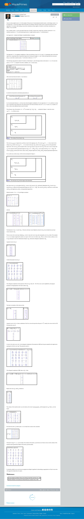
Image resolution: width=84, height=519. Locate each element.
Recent (49, 10)
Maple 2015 (27, 16)
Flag (41, 490)
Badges (44, 10)
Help (75, 2)
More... (57, 490)
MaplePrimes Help (66, 513)
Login (64, 2)
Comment (52, 490)
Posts (13, 10)
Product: (22, 16)
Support (72, 2)
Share (48, 490)
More (53, 10)
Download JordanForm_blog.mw (13, 485)
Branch (44, 490)
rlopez (16, 16)
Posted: (13, 16)
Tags (22, 513)
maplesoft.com (44, 515)
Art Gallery (40, 10)
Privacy (54, 515)
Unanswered (26, 10)
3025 (18, 16)
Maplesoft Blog (33, 10)
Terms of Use (50, 515)
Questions (8, 10)
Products (17, 10)
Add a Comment (10, 503)
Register (68, 2)
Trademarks (58, 515)
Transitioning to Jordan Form (18, 14)
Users (21, 10)
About (79, 2)
